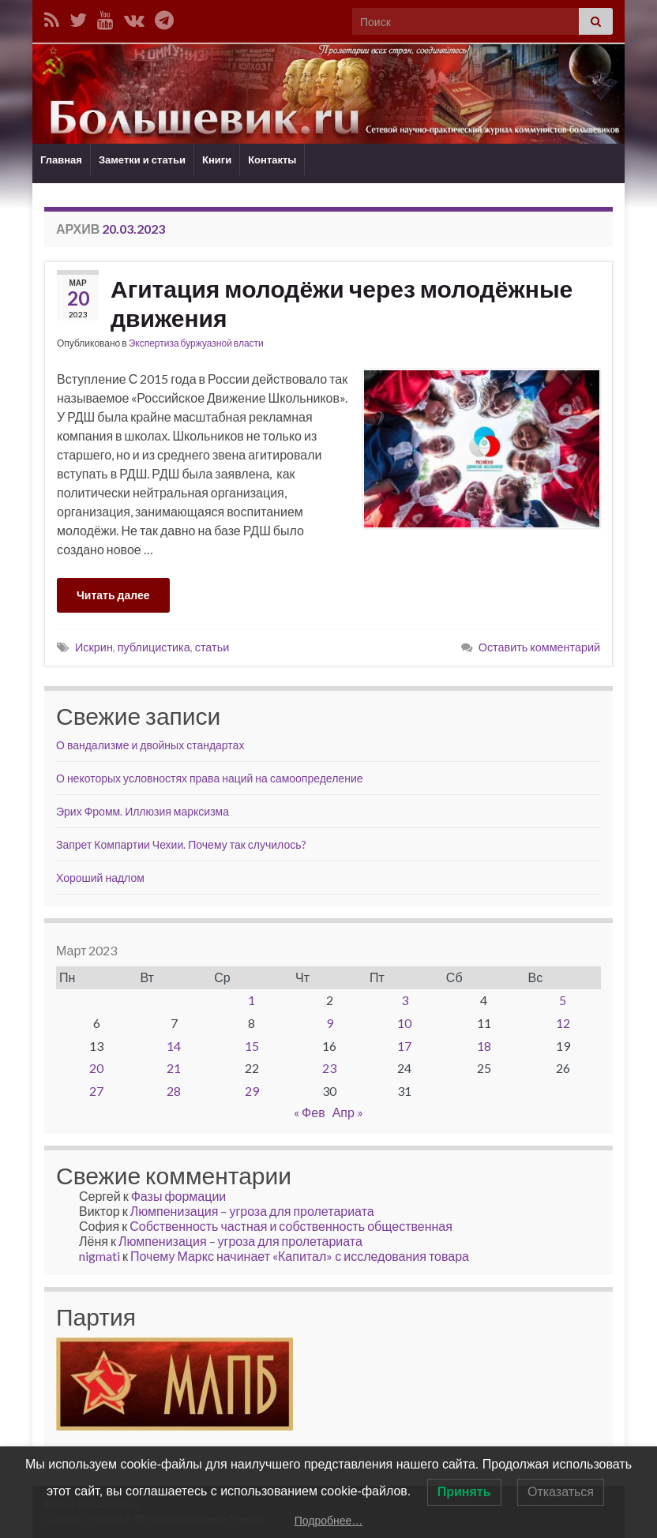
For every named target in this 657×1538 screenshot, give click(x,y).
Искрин (94, 647)
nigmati (99, 1255)
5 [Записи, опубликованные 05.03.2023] (562, 999)
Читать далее (113, 595)
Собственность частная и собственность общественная (291, 1225)
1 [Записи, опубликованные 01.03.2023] (251, 999)
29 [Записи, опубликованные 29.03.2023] (252, 1090)
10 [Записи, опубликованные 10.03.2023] (404, 1022)
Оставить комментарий (539, 647)
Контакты (272, 159)
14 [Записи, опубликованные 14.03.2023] (174, 1045)
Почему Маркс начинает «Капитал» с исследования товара (299, 1255)
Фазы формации (179, 1195)
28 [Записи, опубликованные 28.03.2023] (174, 1090)
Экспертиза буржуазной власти (196, 343)
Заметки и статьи (142, 159)
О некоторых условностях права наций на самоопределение (209, 778)
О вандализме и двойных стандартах (150, 745)
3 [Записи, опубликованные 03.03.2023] (404, 999)
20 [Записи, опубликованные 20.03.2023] (96, 1067)
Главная (61, 159)
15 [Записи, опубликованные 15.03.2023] (252, 1045)
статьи (212, 647)
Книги (216, 159)
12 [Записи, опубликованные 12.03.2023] (563, 1022)
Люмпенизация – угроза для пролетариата (252, 1210)
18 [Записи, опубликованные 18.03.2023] (484, 1045)
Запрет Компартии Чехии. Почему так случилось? (181, 844)
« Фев (309, 1112)
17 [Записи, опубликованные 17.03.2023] (404, 1045)
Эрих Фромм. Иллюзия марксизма (142, 811)
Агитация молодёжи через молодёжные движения (342, 303)
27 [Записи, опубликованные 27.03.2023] (96, 1090)
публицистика (154, 647)
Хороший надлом (100, 877)
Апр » (347, 1112)
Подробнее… (329, 1520)
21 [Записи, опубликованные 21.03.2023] (174, 1067)
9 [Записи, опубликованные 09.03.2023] (329, 1022)
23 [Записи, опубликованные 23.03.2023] (329, 1067)
